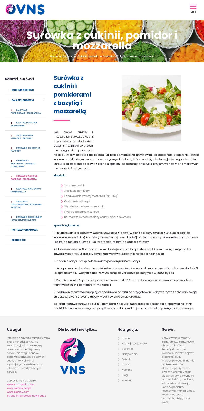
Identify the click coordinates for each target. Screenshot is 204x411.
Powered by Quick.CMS (178, 401)
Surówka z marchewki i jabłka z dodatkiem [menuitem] (23, 163)
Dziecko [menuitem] (127, 342)
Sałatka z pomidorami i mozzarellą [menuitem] (26, 111)
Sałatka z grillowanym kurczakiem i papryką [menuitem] (26, 204)
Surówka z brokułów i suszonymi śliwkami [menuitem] (26, 218)
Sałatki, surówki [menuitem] (23, 100)
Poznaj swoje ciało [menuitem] (134, 327)
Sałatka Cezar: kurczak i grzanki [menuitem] (22, 137)
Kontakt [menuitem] (127, 363)
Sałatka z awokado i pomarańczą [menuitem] (26, 190)
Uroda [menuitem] (126, 348)
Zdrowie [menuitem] (127, 332)
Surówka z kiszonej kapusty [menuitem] (25, 149)
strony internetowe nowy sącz (26, 379)
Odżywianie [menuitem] (130, 337)
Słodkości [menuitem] (19, 240)
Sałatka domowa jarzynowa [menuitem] (24, 124)
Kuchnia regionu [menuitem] (23, 90)
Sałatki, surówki (19, 79)
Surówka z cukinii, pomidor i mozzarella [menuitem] (24, 177)
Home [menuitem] (126, 321)
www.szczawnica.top (20, 367)
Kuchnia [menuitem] (127, 353)
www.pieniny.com (18, 375)
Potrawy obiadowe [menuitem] (25, 229)
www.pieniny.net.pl (19, 371)
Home (53, 56)
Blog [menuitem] (125, 358)
